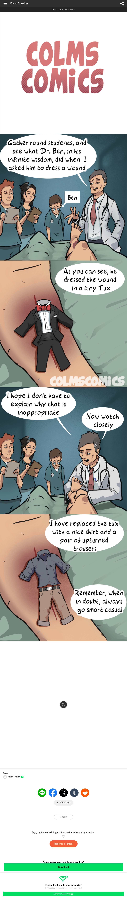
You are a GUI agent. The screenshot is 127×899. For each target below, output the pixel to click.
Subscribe (64, 802)
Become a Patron (63, 843)
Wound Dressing (19, 3)
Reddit (85, 792)
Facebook (53, 792)
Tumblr (74, 792)
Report (63, 816)
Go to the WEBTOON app (63, 894)
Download (63, 867)
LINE (42, 792)
